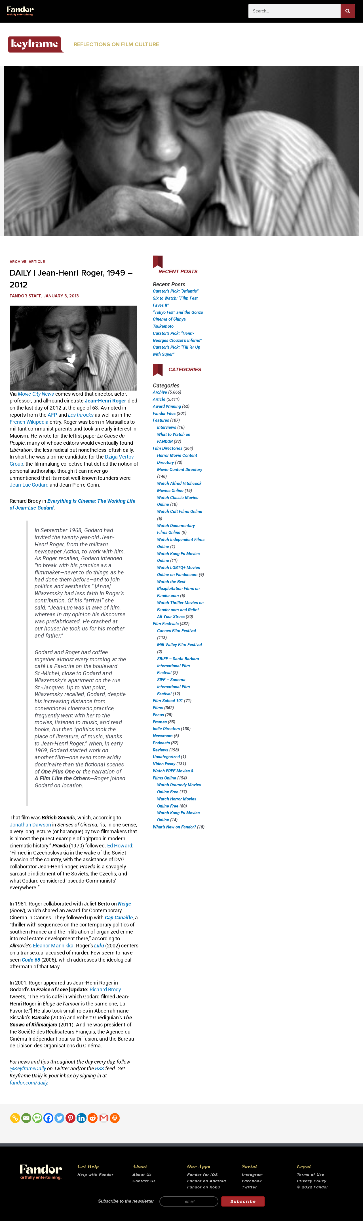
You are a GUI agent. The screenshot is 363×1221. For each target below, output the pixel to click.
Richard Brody (105, 989)
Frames (160, 721)
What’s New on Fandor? (174, 827)
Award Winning (167, 406)
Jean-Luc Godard (29, 485)
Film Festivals (166, 623)
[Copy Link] (15, 1118)
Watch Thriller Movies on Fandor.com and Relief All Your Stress (180, 609)
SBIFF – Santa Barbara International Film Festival (178, 666)
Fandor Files (164, 413)
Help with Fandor (95, 1175)
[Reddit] (93, 1118)
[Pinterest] (70, 1118)
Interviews (166, 427)
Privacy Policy (311, 1181)
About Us (142, 1175)
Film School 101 (168, 700)
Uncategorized (166, 756)
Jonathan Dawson (30, 825)
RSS (99, 1068)
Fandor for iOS (202, 1175)
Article (39, 261)
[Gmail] (104, 1118)
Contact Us (144, 1181)
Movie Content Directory (179, 469)
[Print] (115, 1118)
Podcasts (161, 742)
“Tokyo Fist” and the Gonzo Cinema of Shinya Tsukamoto (178, 319)
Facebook (252, 1181)
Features (161, 420)
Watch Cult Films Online (179, 511)
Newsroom (163, 735)
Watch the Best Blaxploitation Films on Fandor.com (178, 588)
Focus (158, 714)
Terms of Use (310, 1175)
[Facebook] (48, 1118)
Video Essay (164, 763)
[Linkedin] (81, 1118)
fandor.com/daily (29, 1083)
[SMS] (37, 1118)
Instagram (252, 1175)
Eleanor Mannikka (53, 946)
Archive (19, 261)
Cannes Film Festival (176, 630)
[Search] (348, 11)
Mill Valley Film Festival (179, 644)
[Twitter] (59, 1118)
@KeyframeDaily (28, 1068)
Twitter (249, 1187)
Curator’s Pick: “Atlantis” (176, 291)
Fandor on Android (206, 1181)
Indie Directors (166, 728)
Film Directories (167, 448)
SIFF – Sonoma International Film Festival (173, 686)
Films (158, 707)
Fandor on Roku (203, 1187)
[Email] (26, 1118)
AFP (52, 415)
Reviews (160, 750)
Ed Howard (119, 846)
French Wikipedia (29, 422)
